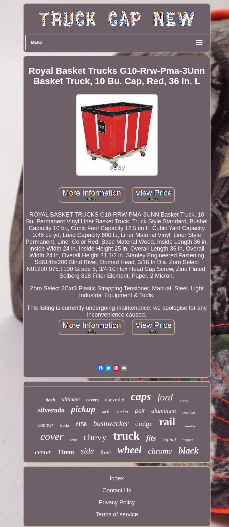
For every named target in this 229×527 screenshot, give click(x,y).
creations (189, 412)
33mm (66, 452)
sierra (183, 401)
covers (92, 400)
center (43, 451)
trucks (64, 425)
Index (116, 478)
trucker (122, 411)
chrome (160, 451)
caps (141, 396)
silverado (51, 410)
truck (126, 436)
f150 (81, 424)
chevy (95, 437)
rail (167, 422)
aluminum (163, 410)
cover (51, 436)
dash (50, 399)
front (105, 452)
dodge (144, 424)
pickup (83, 409)
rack (105, 411)
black (188, 450)
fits (151, 438)
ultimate (71, 399)
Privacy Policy (116, 502)
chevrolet (114, 399)
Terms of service (117, 514)
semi (73, 440)
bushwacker (111, 424)
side (87, 450)
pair (140, 411)
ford (165, 397)
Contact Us (116, 490)
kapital (169, 439)
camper (45, 425)
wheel (130, 449)
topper (187, 439)
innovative (189, 426)
